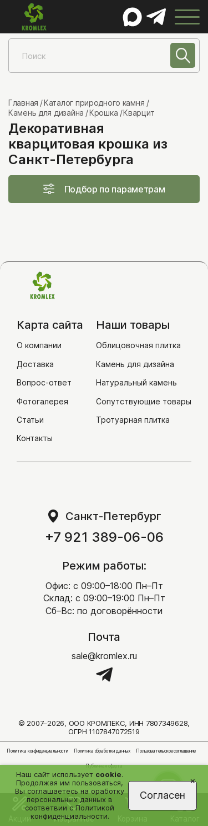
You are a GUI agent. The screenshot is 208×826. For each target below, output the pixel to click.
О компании (39, 345)
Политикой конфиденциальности (73, 811)
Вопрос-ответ (44, 382)
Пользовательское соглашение (166, 751)
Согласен (162, 795)
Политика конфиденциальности (37, 751)
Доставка (35, 364)
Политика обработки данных (102, 751)
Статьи (30, 419)
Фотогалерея (42, 401)
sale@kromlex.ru (104, 655)
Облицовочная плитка (138, 345)
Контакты (35, 438)
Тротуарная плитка (133, 419)
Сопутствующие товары (143, 401)
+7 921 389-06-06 (104, 537)
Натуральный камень (136, 382)
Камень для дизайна (135, 364)
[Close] (193, 780)
